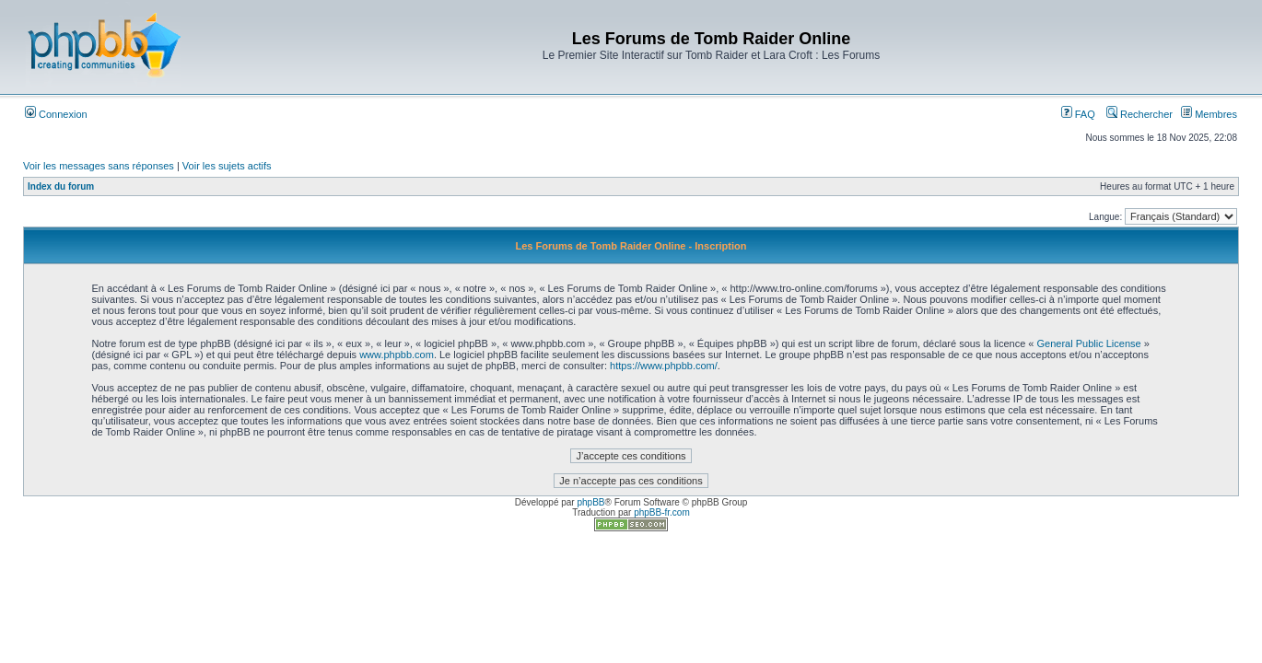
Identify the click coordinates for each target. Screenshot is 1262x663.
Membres (1209, 114)
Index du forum (61, 186)
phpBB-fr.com (662, 512)
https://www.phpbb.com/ (664, 365)
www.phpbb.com (396, 354)
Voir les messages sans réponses (98, 165)
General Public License (1089, 343)
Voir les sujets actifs (227, 165)
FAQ (1078, 114)
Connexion (56, 114)
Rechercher (1139, 114)
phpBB (590, 502)
